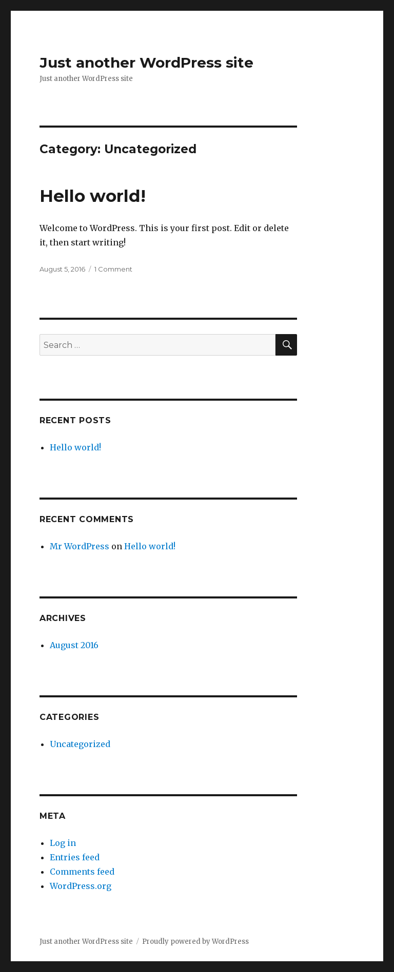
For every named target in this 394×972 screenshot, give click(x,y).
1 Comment (113, 269)
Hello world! (93, 195)
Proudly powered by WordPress (195, 941)
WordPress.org (80, 886)
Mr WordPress (79, 546)
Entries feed (75, 857)
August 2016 (74, 645)
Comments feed (82, 871)
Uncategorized (80, 744)
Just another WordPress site (146, 62)
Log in (63, 843)
